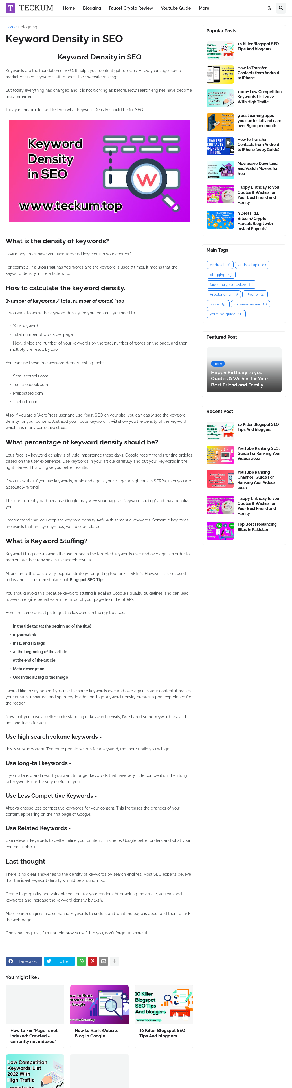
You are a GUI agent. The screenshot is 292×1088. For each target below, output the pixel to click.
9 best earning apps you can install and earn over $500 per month (259, 120)
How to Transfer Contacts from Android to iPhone (258, 73)
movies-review (250, 304)
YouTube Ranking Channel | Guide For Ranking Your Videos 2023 (256, 480)
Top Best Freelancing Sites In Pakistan (257, 527)
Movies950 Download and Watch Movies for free (258, 168)
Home (11, 27)
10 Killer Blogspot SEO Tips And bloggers (162, 1033)
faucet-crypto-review (231, 284)
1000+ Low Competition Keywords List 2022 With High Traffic (260, 96)
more (218, 304)
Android (220, 265)
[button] (269, 8)
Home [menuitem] (69, 8)
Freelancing (224, 294)
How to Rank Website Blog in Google (96, 1033)
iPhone (255, 294)
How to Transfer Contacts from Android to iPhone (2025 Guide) (258, 144)
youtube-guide (226, 314)
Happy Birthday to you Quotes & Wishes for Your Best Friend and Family (258, 195)
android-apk (252, 265)
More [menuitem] (204, 8)
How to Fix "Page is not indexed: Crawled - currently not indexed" (34, 1036)
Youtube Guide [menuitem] (176, 8)
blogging (29, 27)
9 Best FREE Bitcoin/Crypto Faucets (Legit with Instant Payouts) (255, 221)
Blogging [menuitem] (92, 8)
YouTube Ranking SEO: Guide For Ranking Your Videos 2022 (259, 453)
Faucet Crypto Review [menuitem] (131, 8)
